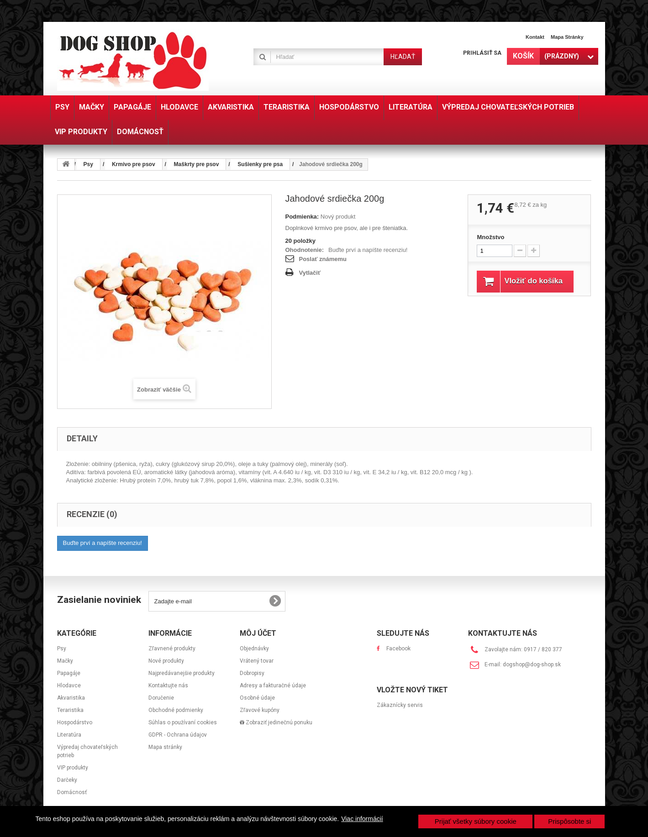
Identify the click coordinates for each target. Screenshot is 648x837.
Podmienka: (302, 216)
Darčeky (67, 780)
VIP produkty (72, 767)
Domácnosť (72, 792)
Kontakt (535, 37)
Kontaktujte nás (168, 685)
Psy (61, 648)
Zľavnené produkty (171, 648)
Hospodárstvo (74, 722)
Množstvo (490, 237)
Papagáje (68, 673)
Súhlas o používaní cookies (182, 722)
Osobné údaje (257, 698)
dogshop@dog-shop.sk (532, 664)
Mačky (65, 661)
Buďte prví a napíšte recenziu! (367, 249)
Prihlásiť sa (482, 53)
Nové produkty (166, 661)
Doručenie (161, 698)
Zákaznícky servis (400, 705)
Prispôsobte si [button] (569, 821)
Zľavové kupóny (259, 710)
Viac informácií (362, 818)
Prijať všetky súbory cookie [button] (475, 821)
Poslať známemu (323, 259)
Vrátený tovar (257, 661)
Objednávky (254, 648)
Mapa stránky (567, 37)
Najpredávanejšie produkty (181, 673)
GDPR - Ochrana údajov (177, 735)
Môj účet (258, 633)
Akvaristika (71, 698)
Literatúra (69, 735)
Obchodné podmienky (175, 710)
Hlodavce (69, 685)
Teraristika (70, 710)
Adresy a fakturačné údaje (273, 685)
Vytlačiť (310, 272)
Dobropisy (252, 673)
